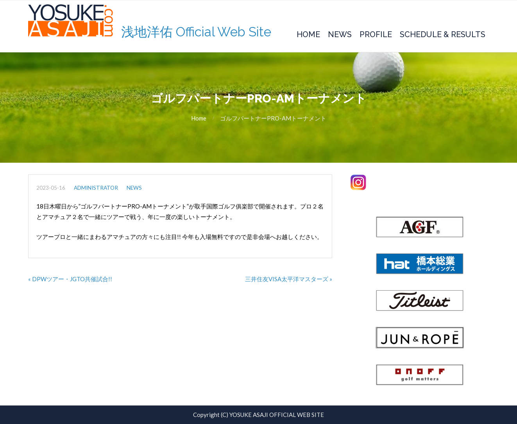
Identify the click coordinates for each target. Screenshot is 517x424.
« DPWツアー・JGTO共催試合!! (70, 278)
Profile (376, 34)
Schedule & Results (442, 34)
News (340, 34)
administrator (96, 188)
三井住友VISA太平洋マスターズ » (288, 278)
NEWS (134, 188)
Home (308, 34)
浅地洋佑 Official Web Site (196, 32)
